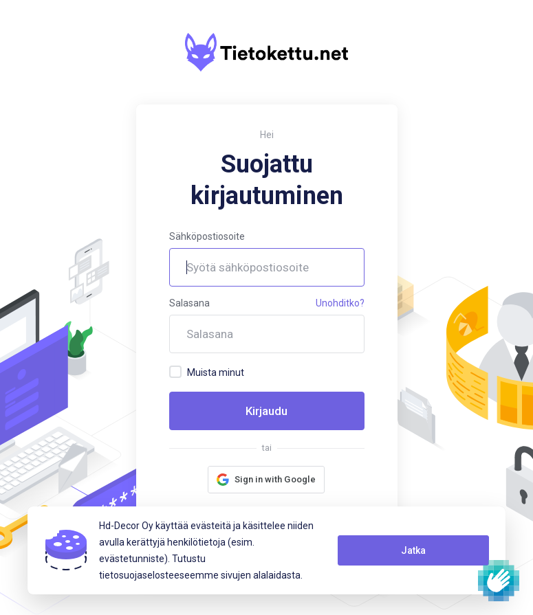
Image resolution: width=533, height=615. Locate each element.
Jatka (413, 550)
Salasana (189, 303)
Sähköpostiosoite (207, 236)
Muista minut (206, 372)
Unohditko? (340, 303)
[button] (266, 479)
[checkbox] (175, 372)
